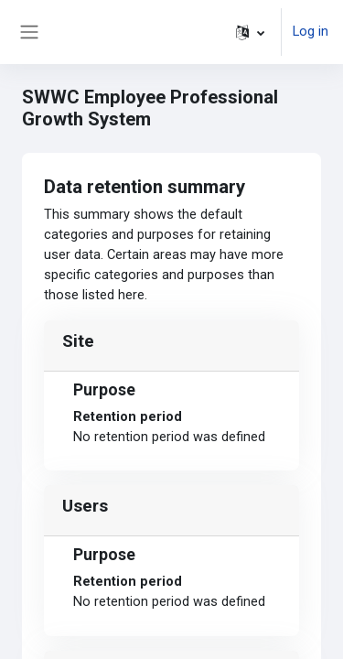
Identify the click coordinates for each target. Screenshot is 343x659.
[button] (250, 32)
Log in (310, 31)
